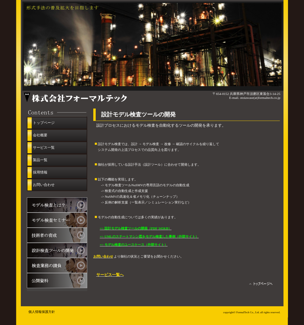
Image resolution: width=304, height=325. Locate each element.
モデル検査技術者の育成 (57, 235)
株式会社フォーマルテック (92, 97)
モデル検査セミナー (57, 220)
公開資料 (57, 280)
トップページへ (261, 285)
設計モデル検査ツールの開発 (57, 250)
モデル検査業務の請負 (57, 265)
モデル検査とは (57, 205)
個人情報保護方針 (41, 312)
